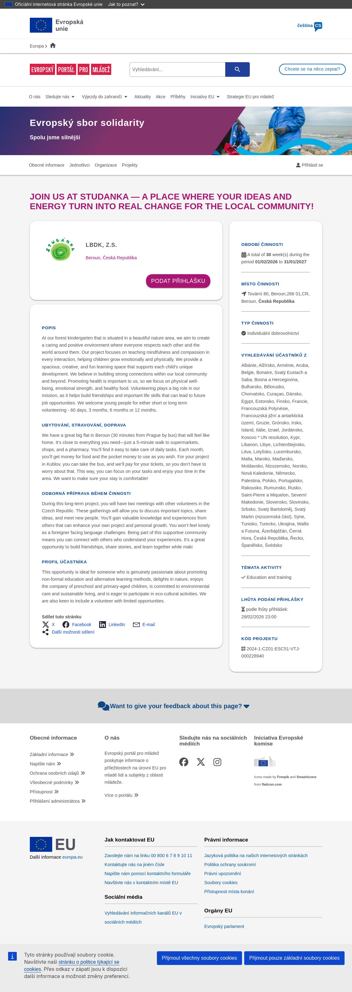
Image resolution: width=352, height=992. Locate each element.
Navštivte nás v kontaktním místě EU (141, 882)
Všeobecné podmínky (51, 782)
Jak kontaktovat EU (129, 840)
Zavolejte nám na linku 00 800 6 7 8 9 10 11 (148, 855)
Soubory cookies (221, 882)
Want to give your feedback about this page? (174, 706)
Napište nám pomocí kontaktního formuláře (148, 873)
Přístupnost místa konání (229, 891)
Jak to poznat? (126, 4)
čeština (309, 25)
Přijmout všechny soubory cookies (199, 958)
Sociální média (124, 897)
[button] (50, 624)
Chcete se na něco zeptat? (312, 69)
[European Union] (57, 850)
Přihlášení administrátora (55, 801)
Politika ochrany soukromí (230, 864)
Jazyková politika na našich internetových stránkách (256, 855)
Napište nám (42, 763)
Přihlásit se (312, 165)
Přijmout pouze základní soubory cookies (294, 958)
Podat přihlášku (178, 281)
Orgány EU (218, 911)
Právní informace (226, 840)
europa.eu (72, 857)
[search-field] (189, 69)
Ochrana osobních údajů (54, 773)
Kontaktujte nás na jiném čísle (135, 864)
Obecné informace (53, 738)
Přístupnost (41, 791)
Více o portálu (118, 795)
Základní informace (49, 754)
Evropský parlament (224, 926)
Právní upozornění (222, 873)
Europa (37, 46)
